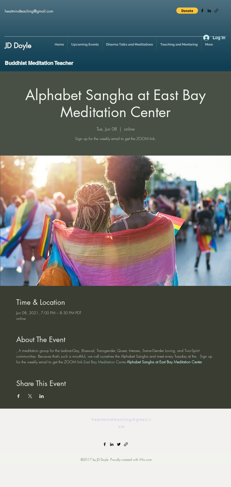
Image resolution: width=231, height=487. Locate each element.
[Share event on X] (30, 396)
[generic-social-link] (216, 10)
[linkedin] (209, 10)
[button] (187, 11)
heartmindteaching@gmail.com (29, 11)
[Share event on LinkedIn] (41, 396)
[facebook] (202, 10)
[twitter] (118, 444)
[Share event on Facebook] (18, 396)
